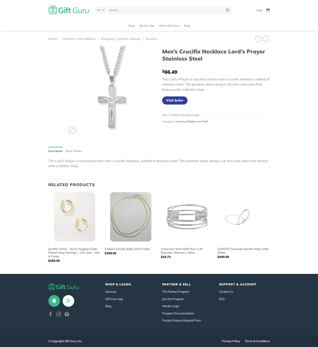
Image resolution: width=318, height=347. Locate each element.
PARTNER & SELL (176, 284)
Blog (187, 25)
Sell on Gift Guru (169, 25)
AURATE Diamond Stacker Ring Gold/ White (242, 251)
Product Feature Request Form (181, 320)
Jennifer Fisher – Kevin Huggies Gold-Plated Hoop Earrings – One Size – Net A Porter (74, 252)
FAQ (222, 299)
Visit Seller (175, 100)
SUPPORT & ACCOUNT (238, 284)
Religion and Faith (197, 121)
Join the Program (173, 299)
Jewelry (151, 39)
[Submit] (227, 10)
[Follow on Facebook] (50, 314)
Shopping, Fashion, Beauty (121, 39)
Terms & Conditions (257, 341)
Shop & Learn (118, 284)
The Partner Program (175, 292)
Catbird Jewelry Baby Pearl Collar (127, 249)
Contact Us (226, 292)
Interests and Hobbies (79, 39)
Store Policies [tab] (73, 151)
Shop (131, 25)
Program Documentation (178, 313)
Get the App (147, 25)
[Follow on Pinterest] (67, 314)
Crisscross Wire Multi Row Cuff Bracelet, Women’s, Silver (181, 251)
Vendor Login (170, 306)
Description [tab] (55, 151)
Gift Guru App (114, 299)
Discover (110, 292)
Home (52, 39)
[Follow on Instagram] (58, 314)
